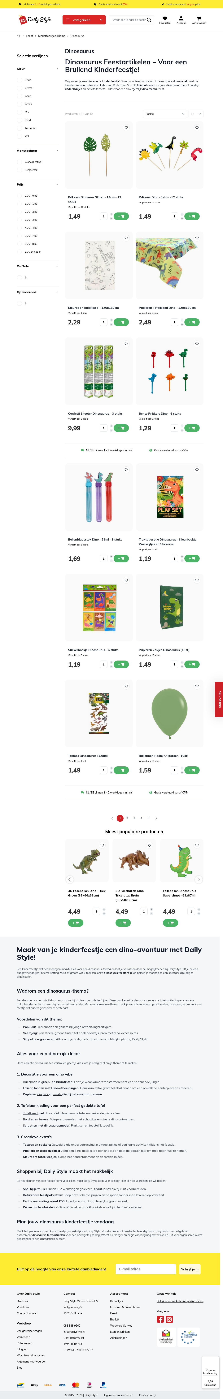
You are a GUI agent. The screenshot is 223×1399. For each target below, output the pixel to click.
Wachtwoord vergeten (31, 1355)
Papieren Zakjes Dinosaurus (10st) (164, 650)
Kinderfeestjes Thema (51, 36)
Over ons (22, 1301)
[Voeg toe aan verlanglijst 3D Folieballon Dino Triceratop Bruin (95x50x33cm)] (149, 845)
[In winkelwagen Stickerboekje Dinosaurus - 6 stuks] (121, 664)
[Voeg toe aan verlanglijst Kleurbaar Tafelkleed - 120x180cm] (126, 238)
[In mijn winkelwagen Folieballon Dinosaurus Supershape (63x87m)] (170, 923)
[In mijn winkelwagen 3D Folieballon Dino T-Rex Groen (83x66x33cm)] (75, 923)
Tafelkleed (30, 1113)
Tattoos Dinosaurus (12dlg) (88, 756)
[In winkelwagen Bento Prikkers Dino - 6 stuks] (192, 428)
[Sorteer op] (165, 114)
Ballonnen (30, 1082)
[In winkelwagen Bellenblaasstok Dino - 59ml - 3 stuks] (121, 558)
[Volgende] (156, 818)
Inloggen (22, 1349)
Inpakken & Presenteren (125, 1307)
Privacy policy (147, 1395)
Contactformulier (27, 1313)
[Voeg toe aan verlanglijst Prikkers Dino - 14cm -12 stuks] (197, 127)
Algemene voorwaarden (31, 1361)
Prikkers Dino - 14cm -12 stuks (161, 197)
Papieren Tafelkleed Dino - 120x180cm (167, 308)
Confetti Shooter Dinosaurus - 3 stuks (95, 413)
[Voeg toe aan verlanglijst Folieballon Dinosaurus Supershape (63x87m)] (197, 845)
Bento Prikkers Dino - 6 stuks (160, 413)
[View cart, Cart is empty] (199, 19)
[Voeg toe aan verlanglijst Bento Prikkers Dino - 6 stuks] (197, 343)
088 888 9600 (71, 1325)
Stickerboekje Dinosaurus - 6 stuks (93, 650)
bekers (44, 1119)
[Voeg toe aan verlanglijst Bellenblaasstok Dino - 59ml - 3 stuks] (126, 469)
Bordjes (29, 1119)
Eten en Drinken (120, 1331)
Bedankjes (116, 1301)
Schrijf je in (190, 1269)
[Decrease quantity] (111, 218)
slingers (43, 1094)
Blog (19, 1367)
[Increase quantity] (111, 214)
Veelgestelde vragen (29, 1331)
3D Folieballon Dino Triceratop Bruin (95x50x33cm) (130, 895)
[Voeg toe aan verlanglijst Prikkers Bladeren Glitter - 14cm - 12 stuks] (126, 127)
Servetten (30, 1125)
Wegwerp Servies (121, 1325)
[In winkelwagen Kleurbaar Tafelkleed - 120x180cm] (121, 322)
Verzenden (23, 1337)
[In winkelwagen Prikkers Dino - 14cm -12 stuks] (192, 216)
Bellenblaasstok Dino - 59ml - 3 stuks (95, 539)
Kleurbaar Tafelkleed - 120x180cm (93, 308)
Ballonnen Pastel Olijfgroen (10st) (163, 756)
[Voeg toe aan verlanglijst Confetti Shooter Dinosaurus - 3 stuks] (126, 343)
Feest (29, 36)
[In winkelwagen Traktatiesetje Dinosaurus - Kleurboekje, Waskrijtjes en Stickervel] (192, 558)
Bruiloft (114, 1319)
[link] (112, 818)
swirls (57, 1094)
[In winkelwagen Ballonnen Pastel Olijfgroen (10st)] (192, 770)
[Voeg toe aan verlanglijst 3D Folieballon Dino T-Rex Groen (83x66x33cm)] (102, 845)
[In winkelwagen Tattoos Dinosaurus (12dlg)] (121, 770)
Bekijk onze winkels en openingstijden (180, 1301)
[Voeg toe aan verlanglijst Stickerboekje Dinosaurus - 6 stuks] (126, 580)
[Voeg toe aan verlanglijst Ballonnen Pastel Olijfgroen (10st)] (197, 686)
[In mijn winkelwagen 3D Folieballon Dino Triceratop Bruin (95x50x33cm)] (123, 923)
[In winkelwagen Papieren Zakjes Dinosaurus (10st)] (192, 664)
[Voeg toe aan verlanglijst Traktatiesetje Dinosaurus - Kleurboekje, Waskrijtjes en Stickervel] (197, 469)
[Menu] (217, 1358)
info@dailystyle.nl (74, 1331)
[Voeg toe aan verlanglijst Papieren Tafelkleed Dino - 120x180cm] (197, 238)
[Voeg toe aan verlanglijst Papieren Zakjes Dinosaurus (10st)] (197, 580)
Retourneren (24, 1343)
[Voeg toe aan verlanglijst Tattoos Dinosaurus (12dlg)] (126, 686)
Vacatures (23, 1307)
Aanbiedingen (118, 1338)
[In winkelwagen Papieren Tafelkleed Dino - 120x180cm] (192, 322)
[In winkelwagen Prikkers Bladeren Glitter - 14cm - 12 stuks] (121, 216)
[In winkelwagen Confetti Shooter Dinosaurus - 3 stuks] (121, 428)
